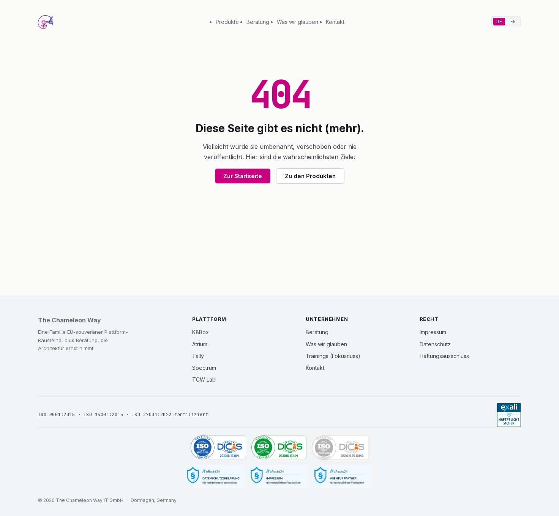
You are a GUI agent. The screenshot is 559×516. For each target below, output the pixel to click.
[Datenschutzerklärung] (216, 476)
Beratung (257, 22)
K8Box (200, 332)
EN (513, 22)
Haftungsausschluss (444, 356)
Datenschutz (435, 344)
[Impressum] (279, 476)
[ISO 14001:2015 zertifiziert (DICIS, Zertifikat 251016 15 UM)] (279, 448)
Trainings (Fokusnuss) (333, 356)
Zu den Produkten (310, 176)
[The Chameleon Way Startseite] (45, 22)
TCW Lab (204, 379)
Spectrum (204, 368)
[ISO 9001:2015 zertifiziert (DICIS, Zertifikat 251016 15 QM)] (218, 448)
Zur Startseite (242, 176)
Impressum (433, 332)
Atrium (199, 344)
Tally (198, 356)
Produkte (227, 22)
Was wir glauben (297, 22)
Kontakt (335, 22)
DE (499, 22)
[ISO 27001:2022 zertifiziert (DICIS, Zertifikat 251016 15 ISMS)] (340, 448)
